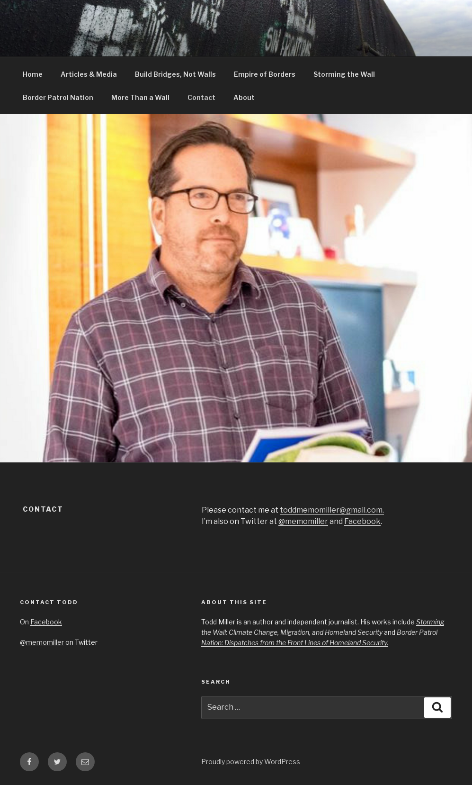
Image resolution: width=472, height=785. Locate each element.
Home (33, 74)
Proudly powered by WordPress (250, 762)
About (244, 97)
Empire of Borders (264, 74)
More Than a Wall (140, 97)
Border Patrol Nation (58, 97)
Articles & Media (89, 74)
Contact (201, 97)
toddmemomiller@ (332, 509)
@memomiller (303, 521)
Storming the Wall (344, 74)
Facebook (362, 521)
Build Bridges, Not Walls (175, 74)
